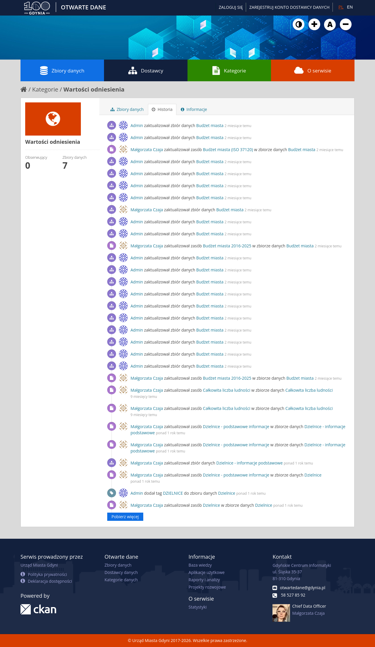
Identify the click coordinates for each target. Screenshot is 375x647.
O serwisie (312, 70)
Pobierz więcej (125, 516)
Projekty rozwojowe (207, 587)
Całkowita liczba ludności (226, 390)
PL (340, 7)
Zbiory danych (62, 70)
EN (350, 7)
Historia (162, 109)
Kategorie (229, 70)
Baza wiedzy (200, 565)
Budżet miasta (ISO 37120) (228, 149)
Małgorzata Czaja (147, 149)
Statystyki (198, 607)
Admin (137, 125)
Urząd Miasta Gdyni (39, 565)
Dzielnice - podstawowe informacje (236, 426)
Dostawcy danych (121, 572)
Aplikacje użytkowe (207, 572)
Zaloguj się (231, 7)
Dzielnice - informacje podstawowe (249, 463)
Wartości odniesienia (94, 89)
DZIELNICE (173, 493)
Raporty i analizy (204, 579)
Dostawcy (145, 70)
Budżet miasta (210, 125)
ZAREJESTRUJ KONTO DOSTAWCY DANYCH (289, 7)
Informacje (194, 109)
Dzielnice (312, 475)
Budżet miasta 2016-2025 (227, 246)
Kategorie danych (121, 579)
